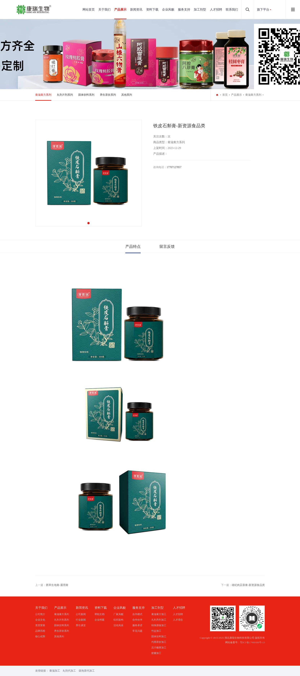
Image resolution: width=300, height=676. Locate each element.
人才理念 (178, 619)
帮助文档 (99, 614)
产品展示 (120, 9)
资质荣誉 (40, 625)
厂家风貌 (118, 614)
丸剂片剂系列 (65, 94)
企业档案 (99, 619)
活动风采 (118, 625)
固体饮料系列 (86, 94)
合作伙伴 (137, 619)
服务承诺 (137, 625)
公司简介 (40, 614)
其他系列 (126, 94)
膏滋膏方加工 (158, 614)
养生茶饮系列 (108, 94)
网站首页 (88, 9)
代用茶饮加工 (158, 642)
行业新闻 (81, 619)
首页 (225, 94)
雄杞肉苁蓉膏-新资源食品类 (248, 585)
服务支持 (184, 9)
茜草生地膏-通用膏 (57, 585)
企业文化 (40, 619)
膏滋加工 (54, 670)
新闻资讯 (136, 9)
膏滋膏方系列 (43, 94)
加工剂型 (200, 9)
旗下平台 (263, 9)
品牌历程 (40, 630)
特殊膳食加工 (158, 625)
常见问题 (137, 630)
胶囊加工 (156, 653)
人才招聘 (216, 9)
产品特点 (133, 246)
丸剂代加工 (69, 670)
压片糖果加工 (158, 647)
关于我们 (104, 9)
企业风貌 (168, 9)
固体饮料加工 (158, 636)
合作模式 (137, 614)
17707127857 (174, 167)
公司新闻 (81, 614)
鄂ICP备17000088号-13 (252, 642)
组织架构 (118, 619)
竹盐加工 (156, 630)
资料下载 (152, 9)
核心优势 (40, 636)
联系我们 (232, 9)
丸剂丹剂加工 (158, 619)
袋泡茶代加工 (87, 670)
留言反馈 (167, 246)
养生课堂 (81, 625)
